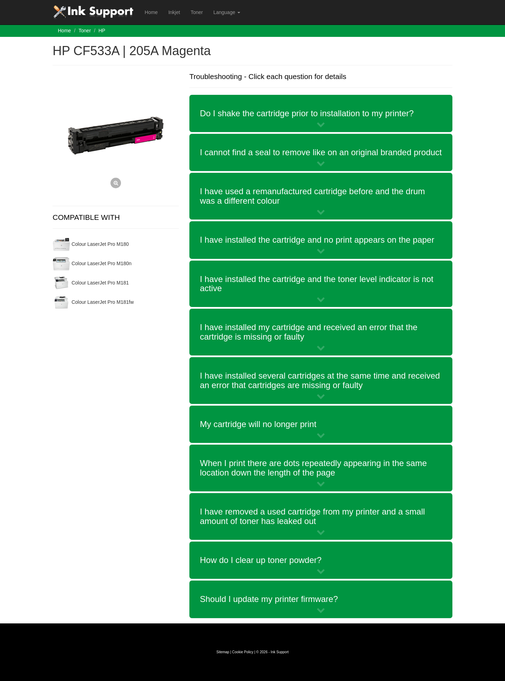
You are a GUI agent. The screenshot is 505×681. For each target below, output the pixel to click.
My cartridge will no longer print (258, 424)
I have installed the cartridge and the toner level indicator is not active (316, 283)
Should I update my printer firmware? (269, 599)
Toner (196, 12)
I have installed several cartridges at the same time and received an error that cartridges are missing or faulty (320, 380)
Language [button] (226, 12)
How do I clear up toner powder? (261, 560)
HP (102, 30)
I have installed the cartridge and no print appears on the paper (317, 239)
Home (151, 12)
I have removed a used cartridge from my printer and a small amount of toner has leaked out (312, 516)
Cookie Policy (243, 652)
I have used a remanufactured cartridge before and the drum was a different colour (312, 195)
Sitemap (222, 652)
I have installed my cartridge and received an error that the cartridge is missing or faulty (308, 331)
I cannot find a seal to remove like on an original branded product (321, 152)
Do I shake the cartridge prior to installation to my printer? (307, 113)
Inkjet (174, 12)
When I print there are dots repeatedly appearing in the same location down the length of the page (313, 467)
